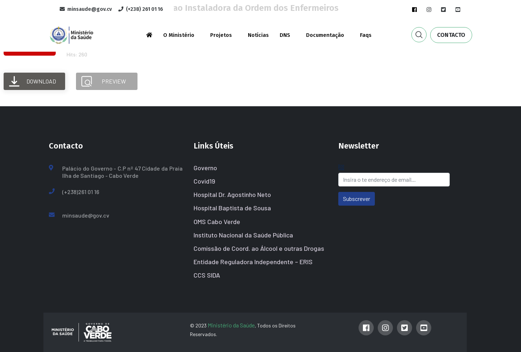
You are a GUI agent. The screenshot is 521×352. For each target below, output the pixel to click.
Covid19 (204, 181)
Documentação (325, 35)
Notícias (258, 35)
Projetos (221, 35)
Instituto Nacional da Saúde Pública (243, 235)
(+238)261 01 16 (80, 191)
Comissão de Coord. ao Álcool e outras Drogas (259, 248)
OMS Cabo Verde (217, 222)
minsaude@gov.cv (85, 215)
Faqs (366, 35)
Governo (205, 168)
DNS (285, 35)
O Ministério (178, 35)
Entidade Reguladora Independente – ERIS (253, 262)
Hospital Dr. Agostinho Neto (232, 194)
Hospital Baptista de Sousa (232, 208)
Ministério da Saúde (231, 325)
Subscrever (356, 198)
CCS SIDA (207, 275)
